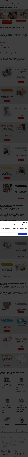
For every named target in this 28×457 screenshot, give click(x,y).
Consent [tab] (5, 224)
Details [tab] (14, 224)
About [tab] (23, 224)
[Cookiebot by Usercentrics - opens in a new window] (24, 222)
